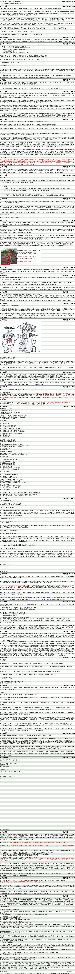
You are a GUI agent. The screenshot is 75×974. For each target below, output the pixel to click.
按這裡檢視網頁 (4, 829)
